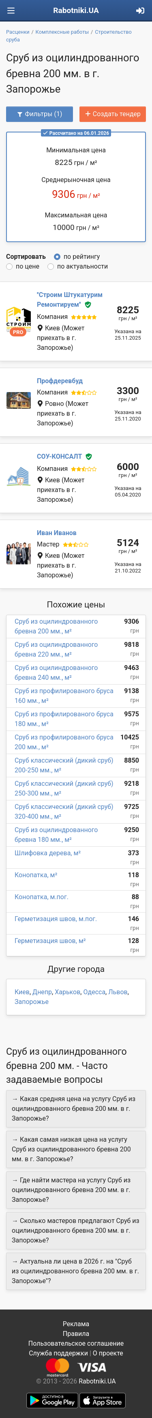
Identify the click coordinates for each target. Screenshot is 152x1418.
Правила (76, 1334)
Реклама (76, 1324)
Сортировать (26, 256)
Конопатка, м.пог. (42, 897)
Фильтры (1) (39, 114)
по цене (27, 266)
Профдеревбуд (60, 381)
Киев (22, 992)
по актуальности (82, 266)
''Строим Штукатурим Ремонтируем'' (70, 299)
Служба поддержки (58, 1353)
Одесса (94, 992)
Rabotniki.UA (76, 10)
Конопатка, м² (36, 875)
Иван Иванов (57, 533)
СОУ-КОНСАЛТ (59, 457)
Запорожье (32, 1002)
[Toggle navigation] (11, 10)
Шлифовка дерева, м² (48, 853)
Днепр (42, 992)
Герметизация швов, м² (50, 941)
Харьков (67, 992)
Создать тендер (113, 114)
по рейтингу (82, 256)
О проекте (108, 1353)
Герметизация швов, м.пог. (56, 919)
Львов (117, 992)
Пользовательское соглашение (76, 1343)
